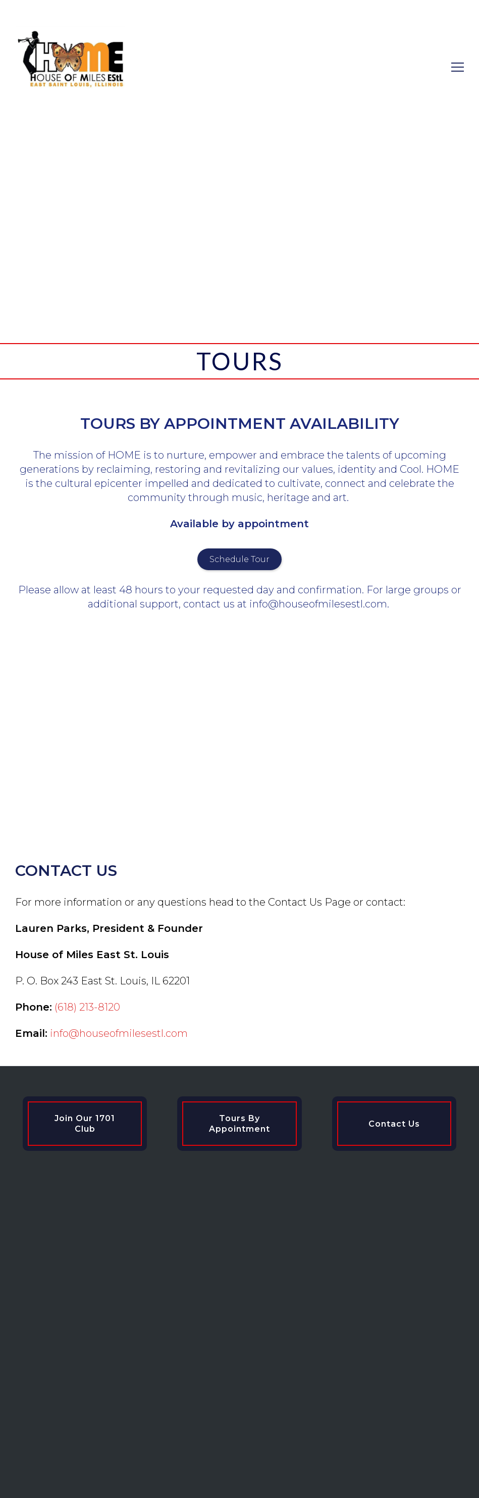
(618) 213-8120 (87, 1007)
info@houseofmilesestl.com (119, 1033)
